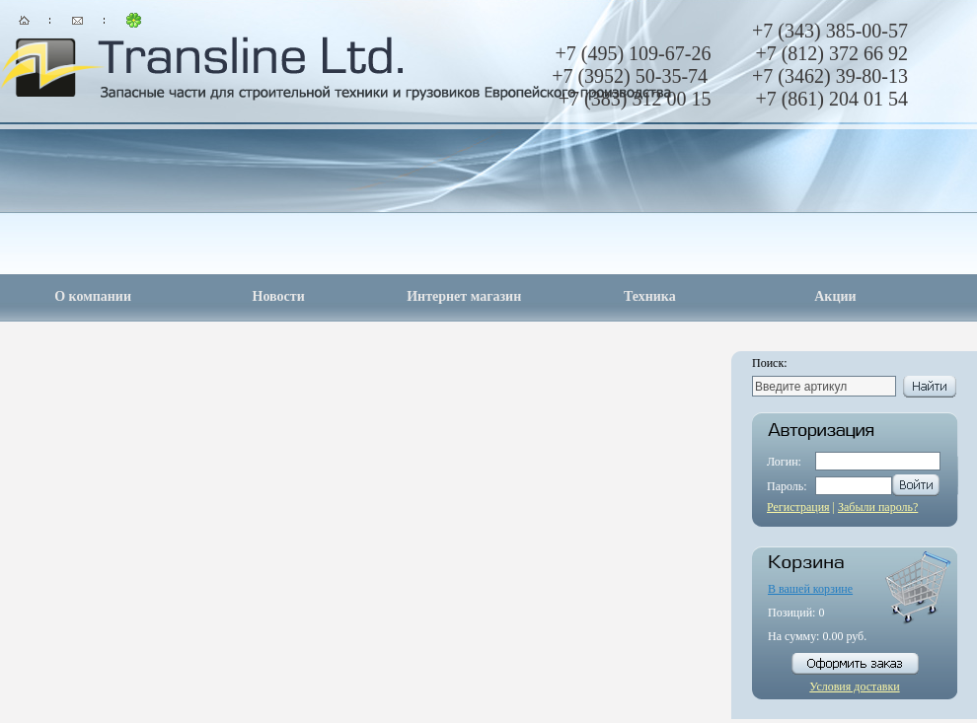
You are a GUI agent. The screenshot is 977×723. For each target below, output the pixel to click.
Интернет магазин (464, 296)
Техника (650, 296)
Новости (279, 296)
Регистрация (798, 507)
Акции (835, 296)
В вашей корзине (810, 589)
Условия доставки (854, 686)
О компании (92, 296)
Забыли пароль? (878, 507)
